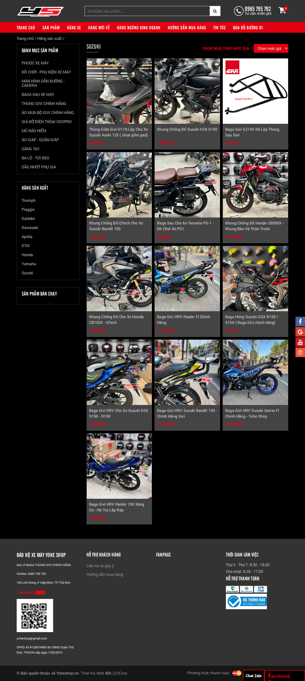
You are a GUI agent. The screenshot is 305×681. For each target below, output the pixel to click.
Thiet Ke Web (92, 673)
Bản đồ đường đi (248, 27)
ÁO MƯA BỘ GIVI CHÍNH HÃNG (48, 112)
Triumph (29, 200)
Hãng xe (74, 27)
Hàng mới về (99, 27)
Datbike (28, 218)
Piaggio (28, 209)
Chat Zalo (254, 675)
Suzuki (27, 273)
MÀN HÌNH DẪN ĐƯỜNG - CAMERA (43, 83)
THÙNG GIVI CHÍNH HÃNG (44, 103)
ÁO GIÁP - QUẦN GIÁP (40, 139)
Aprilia (27, 236)
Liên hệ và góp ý (100, 565)
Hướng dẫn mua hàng (187, 27)
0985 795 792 (257, 8)
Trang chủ (26, 27)
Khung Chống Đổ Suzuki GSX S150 (187, 129)
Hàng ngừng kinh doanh (139, 27)
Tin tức (219, 27)
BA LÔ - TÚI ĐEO (35, 158)
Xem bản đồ (31, 592)
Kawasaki (30, 227)
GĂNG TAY (31, 148)
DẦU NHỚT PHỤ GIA (39, 167)
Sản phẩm (51, 27)
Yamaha (29, 263)
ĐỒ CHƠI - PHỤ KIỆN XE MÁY (46, 72)
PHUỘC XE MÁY (35, 63)
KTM (26, 245)
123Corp (119, 673)
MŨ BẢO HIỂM (34, 130)
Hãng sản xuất (49, 38)
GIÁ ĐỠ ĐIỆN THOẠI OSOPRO (47, 121)
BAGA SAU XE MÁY (38, 94)
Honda (27, 254)
